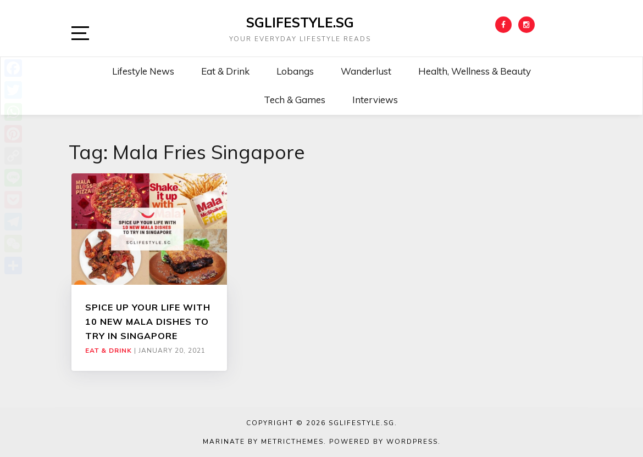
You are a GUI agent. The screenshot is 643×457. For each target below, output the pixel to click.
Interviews (375, 99)
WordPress (412, 441)
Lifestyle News (143, 71)
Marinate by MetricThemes (263, 441)
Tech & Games (294, 99)
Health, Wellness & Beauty (474, 71)
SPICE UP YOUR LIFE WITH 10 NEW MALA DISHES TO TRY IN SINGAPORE (147, 322)
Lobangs (295, 71)
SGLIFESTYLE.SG (300, 22)
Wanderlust (366, 71)
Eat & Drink (225, 71)
